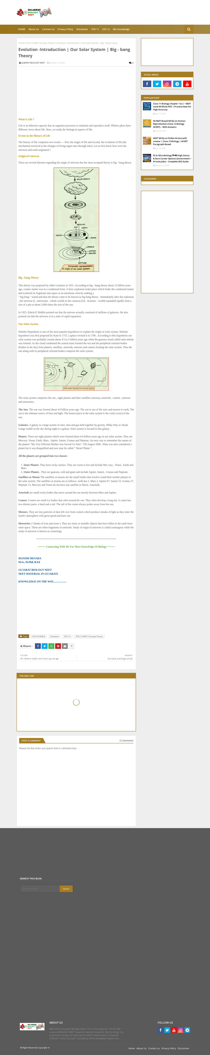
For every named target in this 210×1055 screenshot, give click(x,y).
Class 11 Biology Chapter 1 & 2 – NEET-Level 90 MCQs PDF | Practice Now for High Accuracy (172, 106)
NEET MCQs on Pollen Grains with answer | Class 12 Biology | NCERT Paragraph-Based (170, 141)
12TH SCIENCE (38, 636)
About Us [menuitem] (34, 29)
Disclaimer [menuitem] (82, 29)
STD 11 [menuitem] (95, 29)
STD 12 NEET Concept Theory (40, 42)
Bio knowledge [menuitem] (121, 29)
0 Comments (126, 740)
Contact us (154, 1048)
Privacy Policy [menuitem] (65, 29)
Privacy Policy (168, 1048)
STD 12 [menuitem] (106, 29)
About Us (141, 1048)
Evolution (54, 636)
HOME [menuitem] (21, 29)
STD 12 (67, 636)
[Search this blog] (40, 888)
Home (21, 42)
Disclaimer (183, 1048)
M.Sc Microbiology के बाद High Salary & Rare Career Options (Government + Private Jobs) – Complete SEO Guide (172, 158)
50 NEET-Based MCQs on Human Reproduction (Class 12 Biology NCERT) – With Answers (169, 123)
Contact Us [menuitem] (48, 29)
